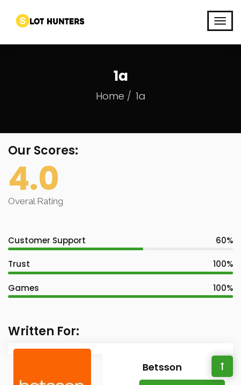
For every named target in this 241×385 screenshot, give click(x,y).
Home (110, 96)
